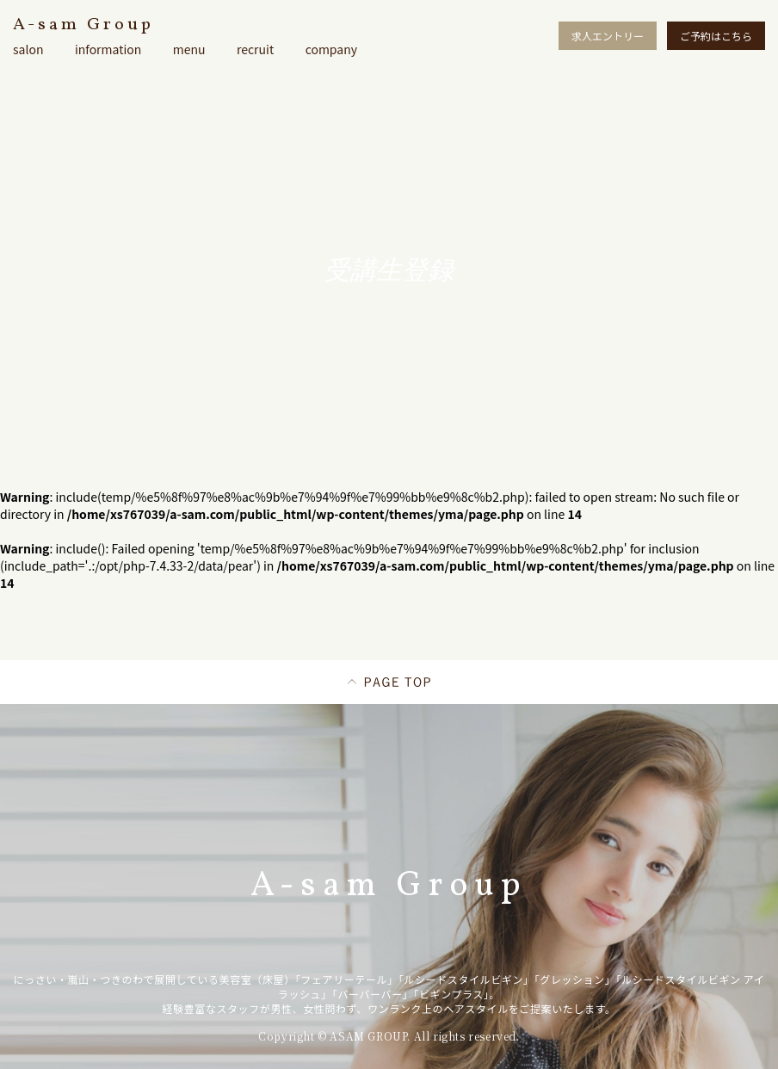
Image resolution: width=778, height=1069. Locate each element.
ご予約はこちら (716, 35)
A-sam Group (83, 25)
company (331, 49)
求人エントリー (607, 35)
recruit (255, 49)
